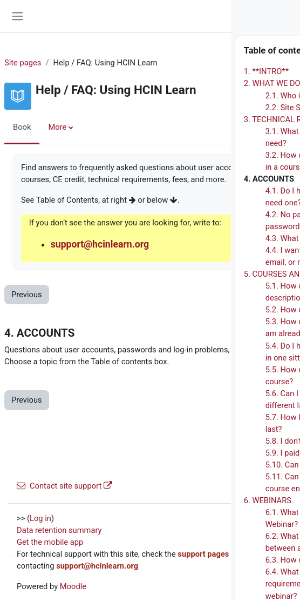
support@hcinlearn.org (100, 244)
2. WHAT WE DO (170, 83)
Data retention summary (59, 530)
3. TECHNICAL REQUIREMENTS (197, 119)
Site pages (22, 63)
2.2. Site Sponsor (194, 107)
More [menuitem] (57, 127)
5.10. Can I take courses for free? (222, 465)
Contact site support (64, 486)
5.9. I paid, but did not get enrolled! (224, 453)
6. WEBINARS (166, 500)
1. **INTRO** (164, 71)
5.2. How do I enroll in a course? (220, 310)
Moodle (73, 586)
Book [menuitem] (22, 127)
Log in (40, 518)
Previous (26, 294)
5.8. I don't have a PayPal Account (223, 441)
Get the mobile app (50, 542)
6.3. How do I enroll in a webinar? (222, 560)
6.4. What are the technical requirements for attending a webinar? (214, 583)
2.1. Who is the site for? (205, 96)
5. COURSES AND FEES (182, 274)
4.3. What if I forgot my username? (224, 238)
